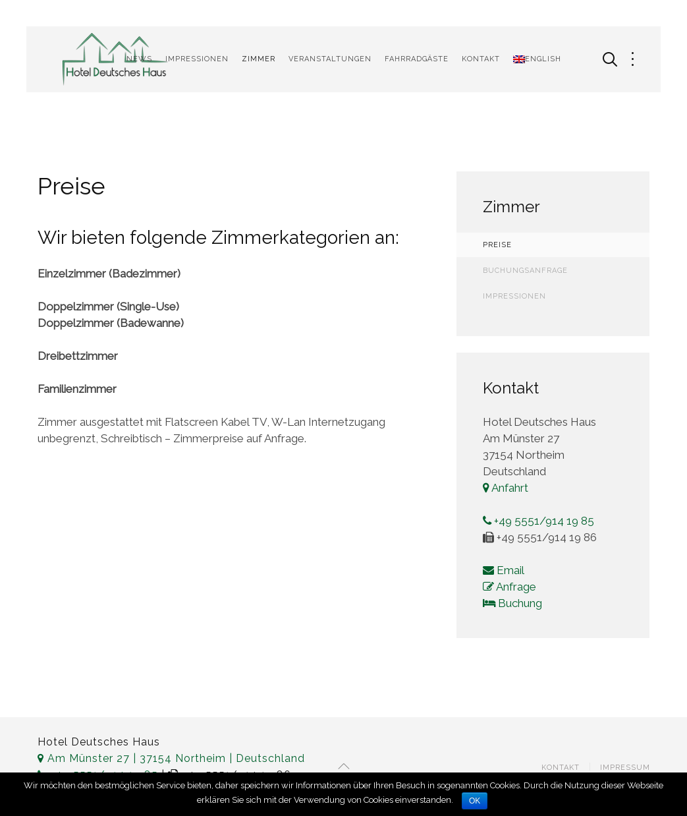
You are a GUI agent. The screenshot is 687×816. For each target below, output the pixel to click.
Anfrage (509, 586)
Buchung (512, 603)
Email (503, 570)
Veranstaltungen (330, 59)
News (139, 59)
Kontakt (481, 59)
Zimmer (258, 59)
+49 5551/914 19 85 (538, 520)
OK (474, 800)
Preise (497, 245)
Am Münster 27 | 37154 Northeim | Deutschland (171, 758)
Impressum (625, 767)
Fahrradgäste (417, 59)
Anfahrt (505, 487)
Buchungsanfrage (525, 270)
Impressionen (197, 59)
